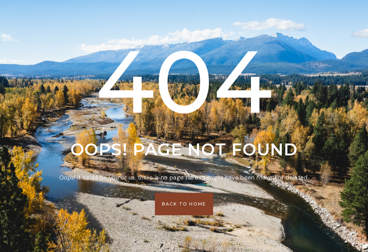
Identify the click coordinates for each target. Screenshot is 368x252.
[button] (184, 204)
